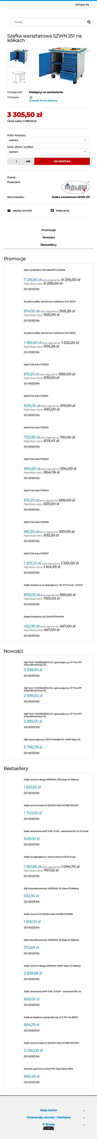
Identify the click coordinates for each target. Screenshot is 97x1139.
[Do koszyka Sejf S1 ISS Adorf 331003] (57, 478)
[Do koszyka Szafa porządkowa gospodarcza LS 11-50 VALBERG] (57, 1030)
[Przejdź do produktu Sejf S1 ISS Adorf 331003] (57, 460)
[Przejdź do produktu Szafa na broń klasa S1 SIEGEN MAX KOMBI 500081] (57, 806)
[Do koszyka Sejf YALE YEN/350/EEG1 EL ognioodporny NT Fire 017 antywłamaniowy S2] (57, 727)
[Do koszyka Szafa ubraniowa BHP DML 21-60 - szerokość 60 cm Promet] (57, 844)
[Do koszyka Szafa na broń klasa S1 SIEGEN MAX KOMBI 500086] (57, 1056)
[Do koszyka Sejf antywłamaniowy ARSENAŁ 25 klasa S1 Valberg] (57, 953)
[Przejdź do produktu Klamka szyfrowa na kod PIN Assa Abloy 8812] (57, 1070)
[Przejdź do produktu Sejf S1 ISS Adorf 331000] (57, 365)
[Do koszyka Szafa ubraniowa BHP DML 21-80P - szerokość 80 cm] (57, 1005)
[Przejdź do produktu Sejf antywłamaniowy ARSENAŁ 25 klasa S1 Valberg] (57, 941)
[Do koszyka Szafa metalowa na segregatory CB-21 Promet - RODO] (57, 604)
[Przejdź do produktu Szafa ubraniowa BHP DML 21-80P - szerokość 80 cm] (57, 992)
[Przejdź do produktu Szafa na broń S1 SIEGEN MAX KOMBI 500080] (57, 915)
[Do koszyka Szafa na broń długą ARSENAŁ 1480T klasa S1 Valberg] (57, 979)
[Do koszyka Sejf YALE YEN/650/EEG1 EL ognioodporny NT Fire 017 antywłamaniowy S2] (57, 676)
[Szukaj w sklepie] (48, 22)
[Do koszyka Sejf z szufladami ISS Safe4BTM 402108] (57, 289)
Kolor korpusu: (16, 135)
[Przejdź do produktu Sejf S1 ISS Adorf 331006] (57, 523)
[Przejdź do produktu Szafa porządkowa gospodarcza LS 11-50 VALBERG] (57, 1018)
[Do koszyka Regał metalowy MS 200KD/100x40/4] (57, 636)
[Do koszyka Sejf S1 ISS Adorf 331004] (57, 510)
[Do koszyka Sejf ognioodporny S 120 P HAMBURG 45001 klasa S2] (57, 753)
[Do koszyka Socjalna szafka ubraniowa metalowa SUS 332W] (57, 352)
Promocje (48, 230)
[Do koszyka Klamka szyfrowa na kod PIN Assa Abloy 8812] (57, 1082)
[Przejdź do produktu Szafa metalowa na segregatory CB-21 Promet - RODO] (57, 586)
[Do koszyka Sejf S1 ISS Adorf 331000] (57, 383)
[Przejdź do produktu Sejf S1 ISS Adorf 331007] (57, 554)
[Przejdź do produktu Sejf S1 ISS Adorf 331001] (57, 397)
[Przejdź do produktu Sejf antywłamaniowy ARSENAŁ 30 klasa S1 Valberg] (57, 889)
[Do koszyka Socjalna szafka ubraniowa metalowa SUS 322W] (57, 320)
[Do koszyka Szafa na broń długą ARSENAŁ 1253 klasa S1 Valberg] (57, 793)
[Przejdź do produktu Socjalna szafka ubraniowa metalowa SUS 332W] (57, 334)
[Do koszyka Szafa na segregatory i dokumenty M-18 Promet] (57, 876)
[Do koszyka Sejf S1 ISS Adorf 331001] (57, 415)
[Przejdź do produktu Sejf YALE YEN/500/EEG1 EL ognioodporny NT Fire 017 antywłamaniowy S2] (57, 689)
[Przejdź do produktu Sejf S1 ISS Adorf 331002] (57, 428)
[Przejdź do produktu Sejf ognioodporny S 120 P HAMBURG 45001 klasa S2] (57, 740)
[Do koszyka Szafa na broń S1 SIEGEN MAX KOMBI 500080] (57, 927)
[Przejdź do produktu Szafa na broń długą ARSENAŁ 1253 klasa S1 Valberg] (57, 780)
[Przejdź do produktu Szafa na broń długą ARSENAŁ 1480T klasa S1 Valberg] (57, 967)
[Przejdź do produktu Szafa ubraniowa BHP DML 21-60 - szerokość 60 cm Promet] (57, 832)
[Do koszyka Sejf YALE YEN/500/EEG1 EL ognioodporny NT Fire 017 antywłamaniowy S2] (57, 701)
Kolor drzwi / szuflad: (20, 147)
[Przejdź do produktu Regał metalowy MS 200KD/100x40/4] (57, 617)
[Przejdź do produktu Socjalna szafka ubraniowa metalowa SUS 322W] (57, 302)
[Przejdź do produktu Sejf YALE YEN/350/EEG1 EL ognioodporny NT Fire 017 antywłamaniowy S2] (57, 715)
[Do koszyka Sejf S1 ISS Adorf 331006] (57, 541)
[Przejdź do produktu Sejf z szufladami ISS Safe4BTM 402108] (57, 271)
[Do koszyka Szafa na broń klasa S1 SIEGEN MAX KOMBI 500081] (57, 819)
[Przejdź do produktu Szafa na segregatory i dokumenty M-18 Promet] (57, 858)
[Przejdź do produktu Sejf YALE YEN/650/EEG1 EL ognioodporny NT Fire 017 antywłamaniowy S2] (57, 663)
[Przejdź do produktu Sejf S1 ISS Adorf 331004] (57, 491)
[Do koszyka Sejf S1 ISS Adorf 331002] (57, 447)
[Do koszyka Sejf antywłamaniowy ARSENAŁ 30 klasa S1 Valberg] (57, 902)
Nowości (48, 237)
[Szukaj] (89, 22)
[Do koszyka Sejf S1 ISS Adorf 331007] (57, 573)
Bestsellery (48, 245)
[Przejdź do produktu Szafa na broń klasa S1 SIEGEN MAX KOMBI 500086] (57, 1044)
